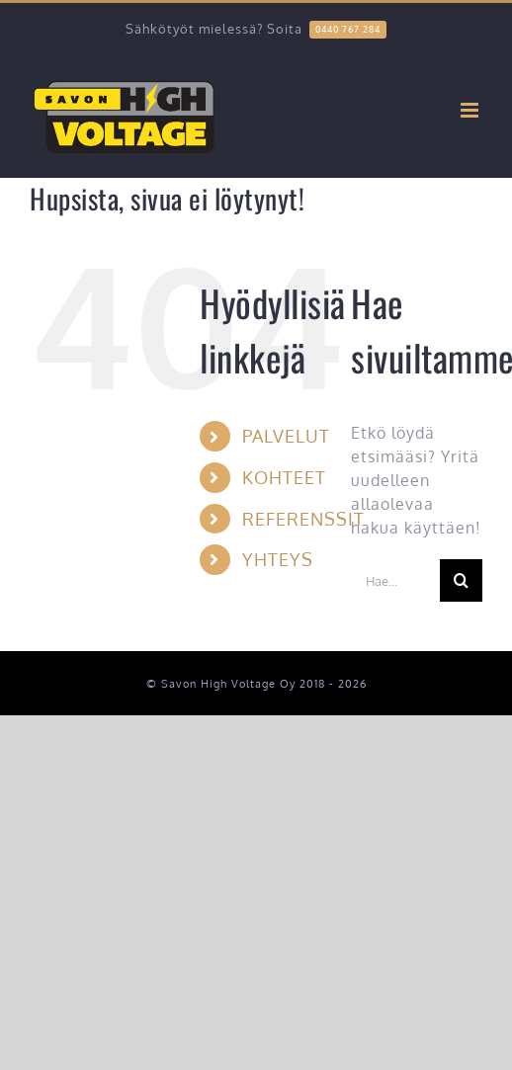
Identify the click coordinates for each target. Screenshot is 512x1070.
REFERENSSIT (303, 519)
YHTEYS (277, 559)
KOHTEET (284, 477)
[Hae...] (395, 580)
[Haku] (461, 580)
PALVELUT (286, 436)
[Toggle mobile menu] (471, 110)
